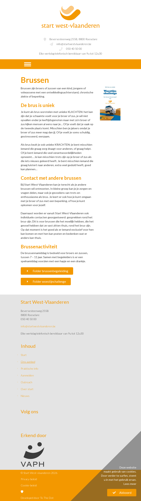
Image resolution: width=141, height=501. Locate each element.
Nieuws (25, 395)
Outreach (26, 382)
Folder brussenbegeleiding (47, 271)
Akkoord (121, 492)
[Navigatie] (27, 64)
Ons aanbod (28, 361)
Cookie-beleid (29, 485)
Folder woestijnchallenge (46, 281)
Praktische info (29, 368)
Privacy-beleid (29, 479)
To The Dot (47, 497)
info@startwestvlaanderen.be (74, 44)
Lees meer (130, 483)
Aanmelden (27, 375)
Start (24, 355)
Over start (27, 389)
